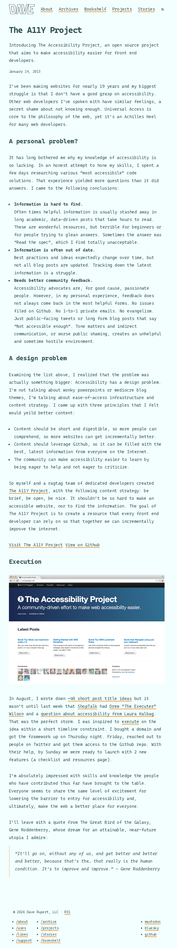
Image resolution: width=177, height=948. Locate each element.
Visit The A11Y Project (36, 544)
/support (24, 940)
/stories (49, 934)
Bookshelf (95, 9)
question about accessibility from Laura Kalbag (97, 713)
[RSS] (163, 9)
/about (22, 922)
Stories (146, 9)
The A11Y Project (28, 490)
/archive (49, 922)
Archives (69, 9)
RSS (67, 912)
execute (130, 721)
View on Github (82, 544)
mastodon (153, 922)
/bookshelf (51, 940)
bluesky (152, 928)
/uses (21, 928)
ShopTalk (87, 706)
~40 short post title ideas (100, 698)
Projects (122, 9)
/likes (22, 934)
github (151, 934)
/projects (50, 928)
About (47, 9)
